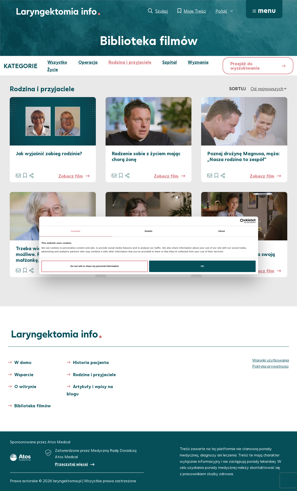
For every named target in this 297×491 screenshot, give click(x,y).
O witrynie (25, 386)
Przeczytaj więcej (71, 464)
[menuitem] (225, 11)
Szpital (169, 62)
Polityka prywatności (270, 366)
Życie (52, 69)
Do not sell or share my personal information (94, 266)
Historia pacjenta (91, 362)
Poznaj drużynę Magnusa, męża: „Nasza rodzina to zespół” (243, 156)
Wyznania (198, 62)
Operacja (88, 62)
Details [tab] (148, 231)
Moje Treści (195, 11)
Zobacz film (70, 176)
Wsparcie (23, 374)
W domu (22, 362)
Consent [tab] (75, 231)
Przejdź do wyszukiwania (245, 66)
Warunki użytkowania (270, 360)
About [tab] (221, 231)
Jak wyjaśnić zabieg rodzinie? (49, 153)
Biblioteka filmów (32, 405)
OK (202, 266)
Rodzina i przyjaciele (129, 62)
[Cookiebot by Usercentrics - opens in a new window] (234, 221)
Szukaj (161, 11)
